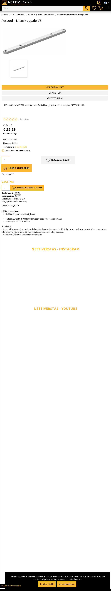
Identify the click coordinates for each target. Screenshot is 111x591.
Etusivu (5, 14)
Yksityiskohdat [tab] (55, 87)
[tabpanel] (19, 68)
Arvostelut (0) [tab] (55, 98)
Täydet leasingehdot (10, 205)
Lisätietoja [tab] (55, 92)
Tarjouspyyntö (8, 174)
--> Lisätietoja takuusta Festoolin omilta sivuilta (22, 234)
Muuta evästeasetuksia (11, 585)
